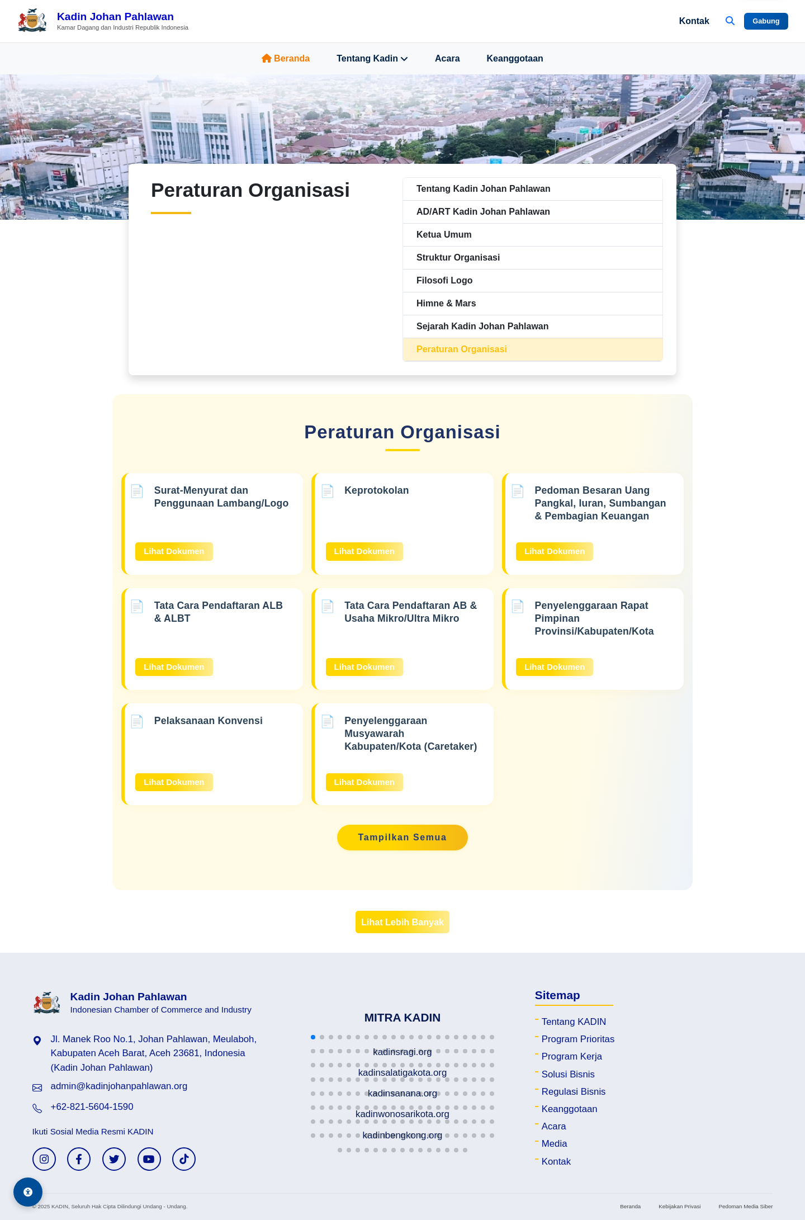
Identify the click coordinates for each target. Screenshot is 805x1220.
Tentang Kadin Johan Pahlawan (483, 188)
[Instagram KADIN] (44, 1159)
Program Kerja (572, 1056)
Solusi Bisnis (568, 1074)
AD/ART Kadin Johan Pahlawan (483, 211)
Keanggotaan (515, 58)
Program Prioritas (578, 1039)
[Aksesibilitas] (27, 1192)
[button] (313, 1037)
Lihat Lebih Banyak (402, 922)
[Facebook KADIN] (79, 1159)
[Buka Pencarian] (730, 21)
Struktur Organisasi (458, 257)
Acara (447, 58)
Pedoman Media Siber (745, 1206)
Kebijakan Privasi (679, 1206)
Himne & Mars (446, 303)
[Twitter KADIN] (114, 1159)
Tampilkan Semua (402, 837)
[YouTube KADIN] (149, 1159)
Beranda (286, 58)
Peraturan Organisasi (461, 349)
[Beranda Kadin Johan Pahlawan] (102, 21)
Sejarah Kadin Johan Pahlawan (482, 326)
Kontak (694, 21)
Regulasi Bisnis (574, 1091)
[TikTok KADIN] (184, 1159)
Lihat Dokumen (174, 551)
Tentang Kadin (372, 59)
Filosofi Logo (444, 280)
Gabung (765, 21)
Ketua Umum (444, 234)
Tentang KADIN (574, 1021)
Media (554, 1143)
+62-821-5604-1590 (92, 1106)
